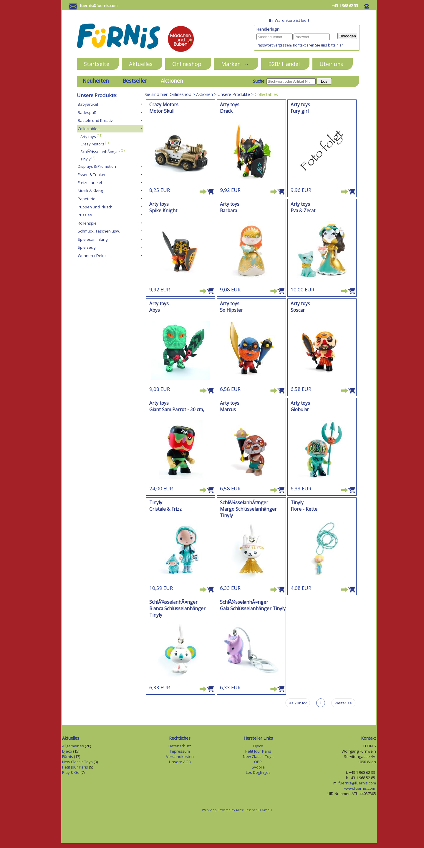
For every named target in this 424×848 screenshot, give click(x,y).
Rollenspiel (87, 223)
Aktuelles (141, 63)
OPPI (258, 761)
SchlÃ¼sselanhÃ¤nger (100, 151)
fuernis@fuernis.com (98, 5)
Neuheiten (96, 80)
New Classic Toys (77, 761)
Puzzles (85, 215)
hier (340, 45)
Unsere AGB (180, 761)
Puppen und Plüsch (95, 207)
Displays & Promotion (97, 166)
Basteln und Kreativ (95, 120)
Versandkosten (180, 756)
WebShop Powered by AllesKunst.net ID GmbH (237, 810)
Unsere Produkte (234, 94)
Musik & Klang (90, 190)
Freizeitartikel (90, 182)
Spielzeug (86, 247)
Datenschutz (179, 746)
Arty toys (88, 136)
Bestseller (135, 80)
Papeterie (86, 198)
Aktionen (172, 80)
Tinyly (85, 159)
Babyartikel (88, 104)
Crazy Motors (92, 144)
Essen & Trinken (92, 174)
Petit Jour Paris (75, 767)
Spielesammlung (92, 239)
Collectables (89, 128)
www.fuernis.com (360, 788)
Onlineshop (186, 63)
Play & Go (71, 772)
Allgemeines (73, 746)
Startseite (96, 63)
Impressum (180, 751)
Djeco (67, 751)
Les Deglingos (258, 772)
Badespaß (87, 112)
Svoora (258, 767)
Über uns (331, 63)
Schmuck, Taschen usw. (99, 231)
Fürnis (67, 756)
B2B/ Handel (284, 63)
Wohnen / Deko (92, 255)
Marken (235, 63)
